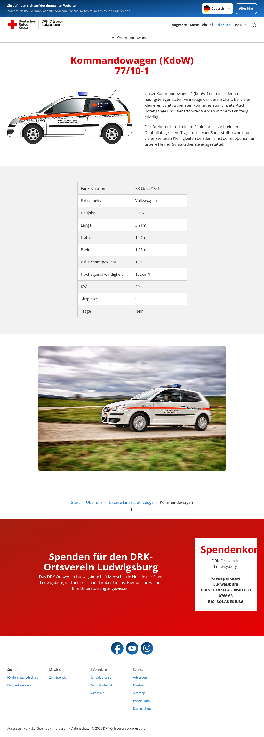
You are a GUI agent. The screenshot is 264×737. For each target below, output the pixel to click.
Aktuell (207, 25)
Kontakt (139, 685)
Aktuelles (97, 693)
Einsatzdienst (101, 677)
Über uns (223, 25)
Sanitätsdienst (101, 685)
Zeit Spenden (58, 677)
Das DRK (240, 25)
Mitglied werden (19, 685)
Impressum (141, 701)
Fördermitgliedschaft (22, 677)
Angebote (179, 25)
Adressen (140, 677)
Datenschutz (142, 708)
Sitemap (139, 693)
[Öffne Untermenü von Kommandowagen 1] (132, 37)
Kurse (194, 25)
